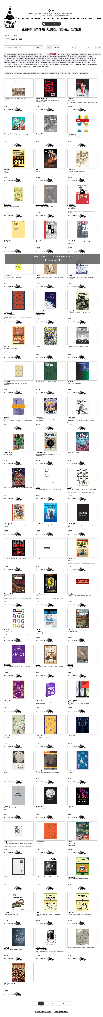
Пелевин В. (7, 629)
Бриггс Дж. (71, 877)
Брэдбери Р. (8, 313)
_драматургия (54, 73)
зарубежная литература (27, 58)
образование (83, 60)
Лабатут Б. (7, 771)
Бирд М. (6, 948)
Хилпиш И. (7, 912)
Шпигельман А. (9, 523)
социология (65, 64)
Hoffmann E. (71, 843)
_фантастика (83, 73)
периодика (30, 62)
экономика (45, 66)
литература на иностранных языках (33, 60)
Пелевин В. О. (8, 594)
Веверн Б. (70, 311)
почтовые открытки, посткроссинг (79, 62)
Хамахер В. (7, 806)
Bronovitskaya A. (72, 700)
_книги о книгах (65, 73)
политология (62, 62)
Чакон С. (39, 629)
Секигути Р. (7, 382)
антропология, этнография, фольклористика (76, 54)
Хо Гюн (38, 665)
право (94, 62)
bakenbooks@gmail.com (43, 1012)
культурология (15, 60)
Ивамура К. (71, 169)
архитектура (96, 54)
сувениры (78, 64)
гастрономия (82, 56)
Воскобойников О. (42, 205)
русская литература (47, 64)
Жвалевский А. (41, 311)
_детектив (44, 73)
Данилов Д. (71, 666)
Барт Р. (38, 488)
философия (27, 66)
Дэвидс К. (70, 275)
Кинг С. (6, 171)
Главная (6, 35)
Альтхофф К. (71, 523)
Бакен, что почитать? (61, 1012)
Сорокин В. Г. (72, 558)
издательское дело (42, 58)
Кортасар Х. (8, 346)
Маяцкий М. (71, 382)
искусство (54, 58)
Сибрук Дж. (7, 842)
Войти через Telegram (51, 24)
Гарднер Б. (7, 417)
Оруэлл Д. (39, 240)
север (57, 64)
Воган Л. (38, 912)
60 (64, 1003)
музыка (68, 60)
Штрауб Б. (39, 631)
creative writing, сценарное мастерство (20, 54)
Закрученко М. (40, 452)
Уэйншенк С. (71, 134)
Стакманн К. (40, 417)
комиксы (72, 58)
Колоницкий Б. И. (41, 99)
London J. (70, 771)
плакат (37, 62)
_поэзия (75, 73)
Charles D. (70, 629)
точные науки (92, 64)
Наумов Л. (7, 665)
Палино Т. (70, 417)
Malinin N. (70, 702)
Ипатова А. (71, 99)
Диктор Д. (39, 771)
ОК (99, 47)
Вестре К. (39, 275)
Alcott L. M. (7, 735)
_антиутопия (8, 73)
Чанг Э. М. (39, 700)
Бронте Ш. (7, 700)
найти (38, 47)
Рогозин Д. (71, 100)
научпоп (75, 60)
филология (18, 66)
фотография (36, 66)
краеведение (81, 58)
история (61, 58)
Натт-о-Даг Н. (72, 207)
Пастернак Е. (40, 313)
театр (84, 64)
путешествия (28, 64)
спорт (71, 64)
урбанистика (8, 66)
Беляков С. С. (72, 240)
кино (66, 58)
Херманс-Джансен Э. (43, 949)
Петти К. (70, 419)
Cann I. (69, 842)
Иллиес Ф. (7, 240)
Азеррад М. (39, 523)
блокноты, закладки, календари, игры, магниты (51, 56)
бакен (6, 56)
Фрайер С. (71, 806)
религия (36, 64)
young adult (38, 54)
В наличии (57, 47)
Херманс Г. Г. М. (41, 948)
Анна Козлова (40, 594)
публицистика (17, 64)
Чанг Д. (69, 488)
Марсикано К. (8, 419)
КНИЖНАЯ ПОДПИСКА (51, 54)
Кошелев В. (39, 806)
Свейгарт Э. (71, 912)
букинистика (72, 56)
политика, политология (49, 62)
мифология (56, 60)
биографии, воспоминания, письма (21, 56)
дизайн (15, 58)
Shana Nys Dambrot (10, 983)
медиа (49, 60)
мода (63, 60)
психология (8, 64)
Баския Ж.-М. (8, 452)
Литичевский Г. (41, 842)
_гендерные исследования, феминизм (27, 73)
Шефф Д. (70, 594)
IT (4, 54)
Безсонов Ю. (8, 275)
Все (49, 47)
